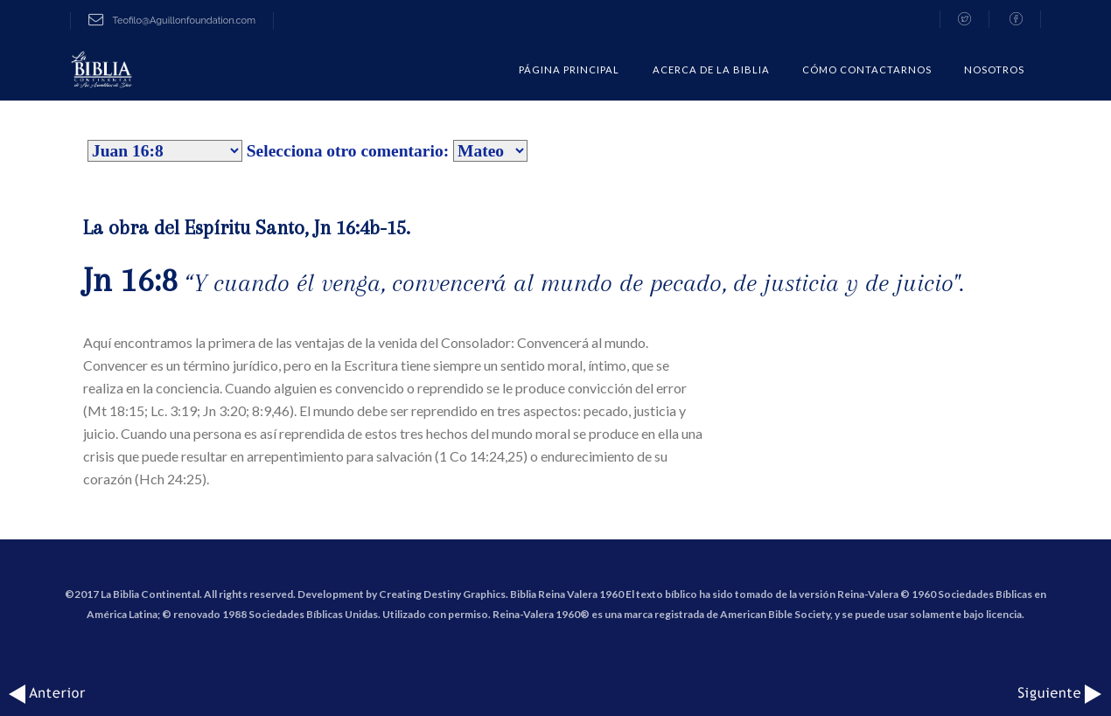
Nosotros (994, 69)
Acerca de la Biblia (711, 69)
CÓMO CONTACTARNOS (867, 69)
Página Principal (569, 69)
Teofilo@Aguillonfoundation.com (171, 20)
